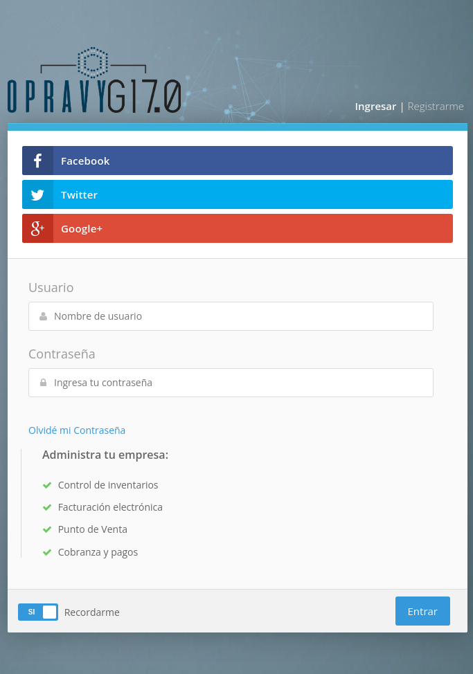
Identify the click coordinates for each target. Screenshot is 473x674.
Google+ (62, 228)
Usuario (50, 287)
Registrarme (436, 106)
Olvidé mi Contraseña (76, 430)
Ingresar (375, 106)
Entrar (423, 611)
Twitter (60, 194)
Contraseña (62, 353)
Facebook (66, 160)
